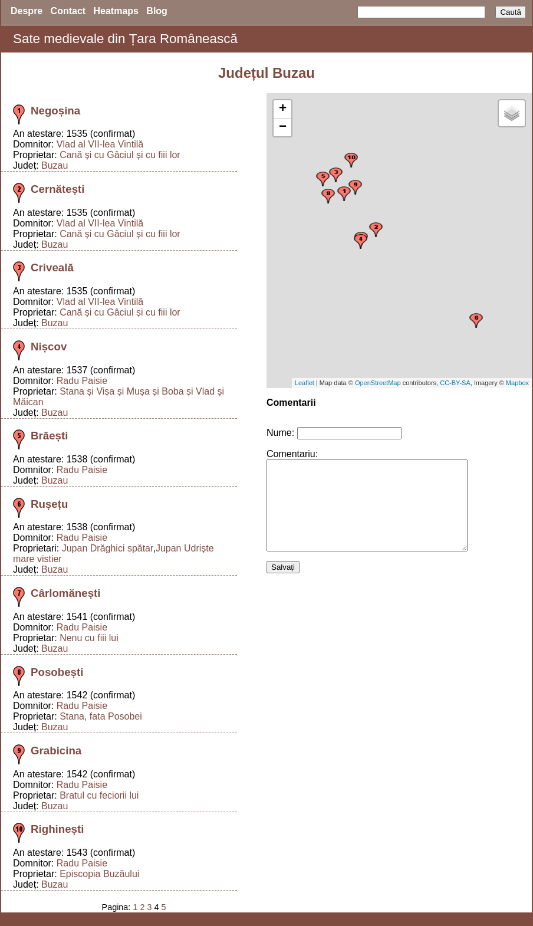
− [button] (283, 127)
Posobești (57, 672)
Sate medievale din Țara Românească (125, 38)
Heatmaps (116, 11)
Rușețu (49, 504)
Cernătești (57, 189)
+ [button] (283, 109)
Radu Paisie (82, 381)
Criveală (52, 267)
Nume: (280, 433)
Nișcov (49, 346)
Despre (26, 11)
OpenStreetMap (378, 382)
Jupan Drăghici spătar (107, 548)
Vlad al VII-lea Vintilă (100, 144)
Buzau (54, 165)
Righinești (57, 829)
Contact (68, 11)
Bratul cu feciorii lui (99, 795)
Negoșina (55, 110)
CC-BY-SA (455, 382)
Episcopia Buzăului (99, 874)
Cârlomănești (66, 593)
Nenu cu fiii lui (89, 638)
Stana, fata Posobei (101, 716)
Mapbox (517, 382)
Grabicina (56, 750)
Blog (156, 11)
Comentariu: (292, 454)
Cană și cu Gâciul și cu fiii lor (120, 155)
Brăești (49, 435)
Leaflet (304, 382)
